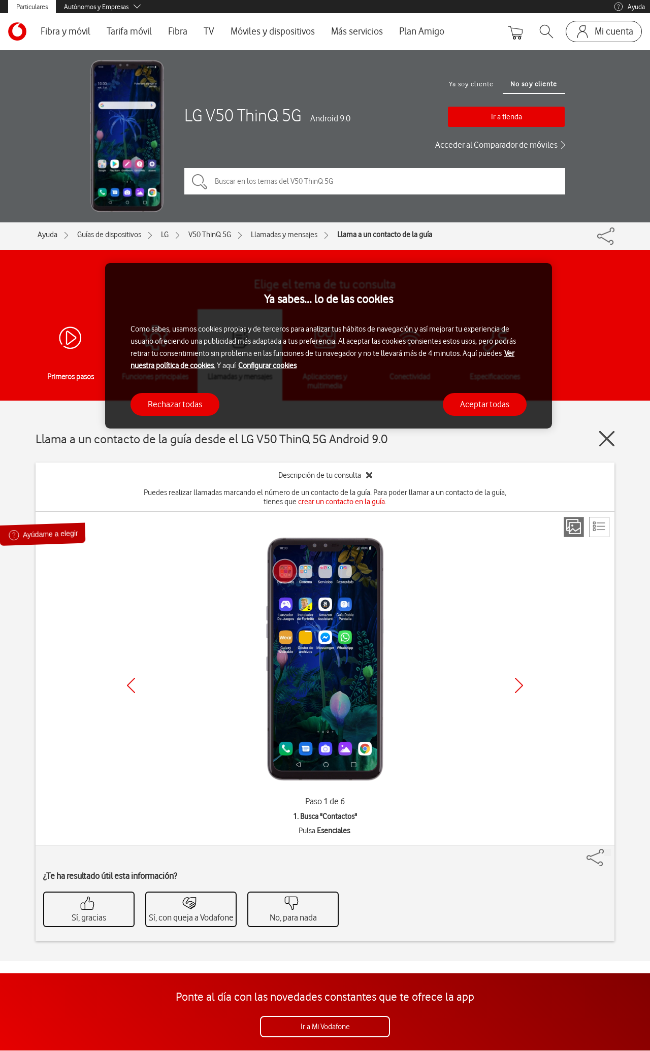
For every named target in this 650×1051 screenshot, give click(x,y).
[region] (328, 346)
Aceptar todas (484, 404)
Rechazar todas (175, 404)
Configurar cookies (267, 365)
